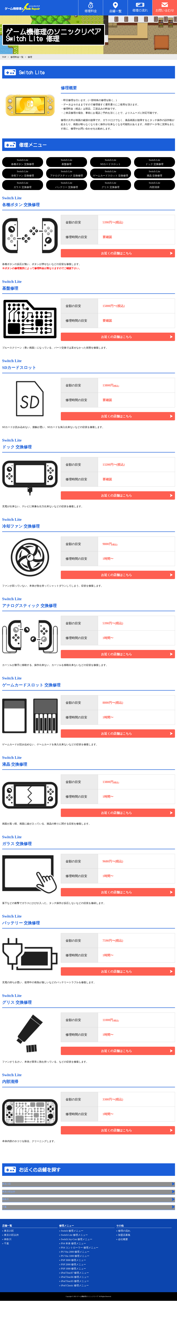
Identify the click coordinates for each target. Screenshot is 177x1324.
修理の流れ (124, 1254)
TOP (4, 57)
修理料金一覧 (16, 57)
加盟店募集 (124, 1258)
